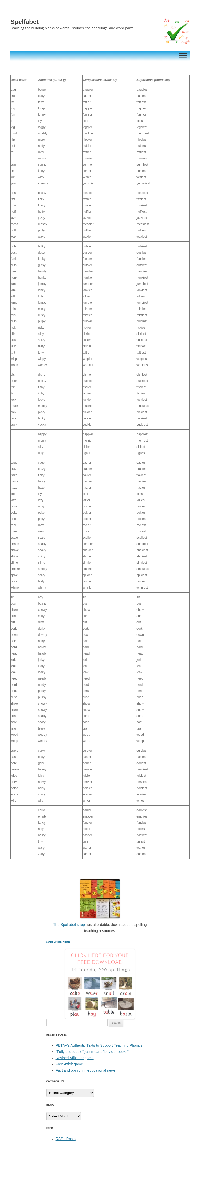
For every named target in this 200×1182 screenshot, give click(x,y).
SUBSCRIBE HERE (58, 942)
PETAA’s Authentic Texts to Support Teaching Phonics (99, 1045)
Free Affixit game (69, 1064)
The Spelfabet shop (69, 924)
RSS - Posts (66, 1139)
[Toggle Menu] (183, 55)
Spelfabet (24, 21)
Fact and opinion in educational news (86, 1070)
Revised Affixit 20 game (75, 1058)
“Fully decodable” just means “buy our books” (92, 1051)
